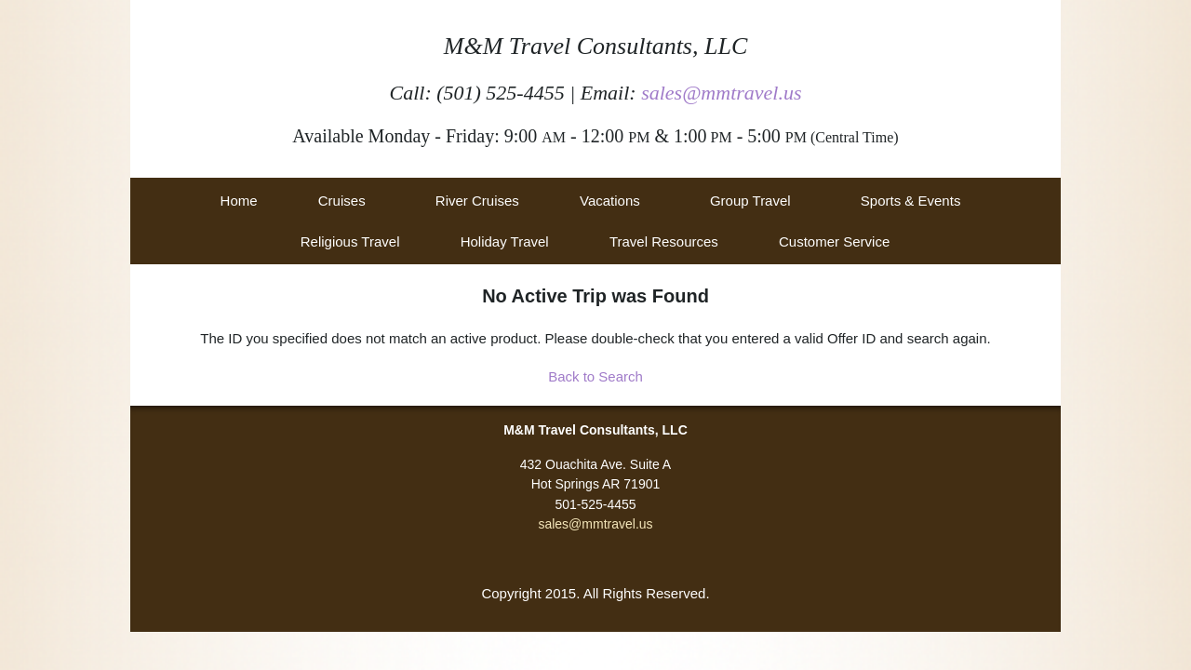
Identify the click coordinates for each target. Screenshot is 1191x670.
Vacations (610, 200)
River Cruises (477, 200)
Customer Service (834, 241)
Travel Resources (663, 241)
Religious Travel (350, 241)
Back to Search (595, 376)
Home (239, 200)
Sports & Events (911, 200)
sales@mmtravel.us (721, 92)
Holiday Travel (505, 241)
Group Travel (750, 200)
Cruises (342, 200)
